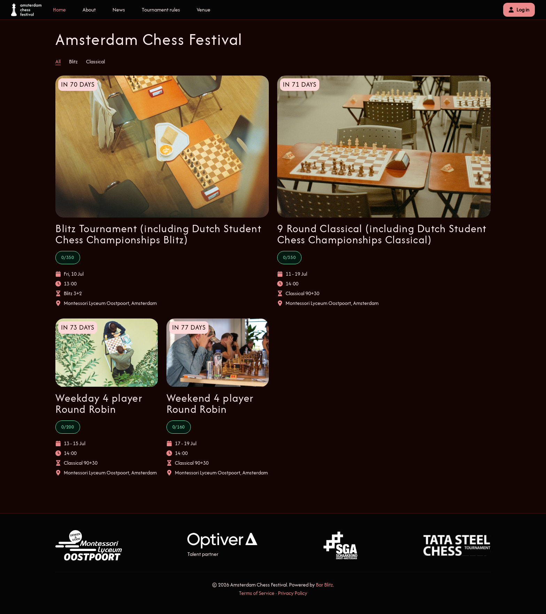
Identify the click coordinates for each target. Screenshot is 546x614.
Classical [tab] (95, 61)
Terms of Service (256, 593)
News (118, 9)
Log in (519, 9)
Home (59, 9)
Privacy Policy (292, 593)
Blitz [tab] (73, 61)
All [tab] (58, 61)
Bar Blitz (324, 584)
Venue (203, 9)
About (89, 9)
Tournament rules (161, 9)
